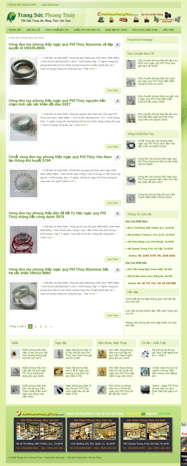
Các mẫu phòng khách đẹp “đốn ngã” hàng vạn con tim (151, 312)
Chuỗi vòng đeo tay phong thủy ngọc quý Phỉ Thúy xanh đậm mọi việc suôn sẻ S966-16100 (156, 143)
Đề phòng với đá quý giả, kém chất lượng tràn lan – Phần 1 (165, 352)
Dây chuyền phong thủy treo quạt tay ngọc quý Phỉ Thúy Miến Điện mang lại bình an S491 (156, 81)
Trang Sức (15, 30)
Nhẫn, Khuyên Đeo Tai (87, 30)
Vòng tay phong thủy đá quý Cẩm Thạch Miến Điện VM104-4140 (156, 196)
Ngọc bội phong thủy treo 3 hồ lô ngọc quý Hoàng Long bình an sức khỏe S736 (77, 371)
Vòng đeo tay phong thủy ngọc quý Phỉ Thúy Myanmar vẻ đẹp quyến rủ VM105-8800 (61, 46)
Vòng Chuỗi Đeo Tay (57, 30)
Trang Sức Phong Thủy (22, 5)
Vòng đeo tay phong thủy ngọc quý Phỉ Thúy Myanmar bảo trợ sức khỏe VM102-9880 (59, 271)
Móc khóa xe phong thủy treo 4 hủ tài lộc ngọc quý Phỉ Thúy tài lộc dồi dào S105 (121, 389)
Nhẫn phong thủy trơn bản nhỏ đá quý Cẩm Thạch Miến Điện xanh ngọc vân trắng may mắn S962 (34, 391)
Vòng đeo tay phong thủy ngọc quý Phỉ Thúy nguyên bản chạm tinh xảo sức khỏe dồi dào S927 (57, 102)
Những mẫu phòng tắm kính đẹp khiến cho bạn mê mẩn (151, 324)
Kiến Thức (168, 30)
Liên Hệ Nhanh (50, 5)
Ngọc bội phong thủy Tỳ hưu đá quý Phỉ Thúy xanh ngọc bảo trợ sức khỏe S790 (78, 389)
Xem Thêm (113, 90)
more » (93, 68)
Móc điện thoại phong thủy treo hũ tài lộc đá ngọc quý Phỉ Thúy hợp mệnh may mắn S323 (121, 371)
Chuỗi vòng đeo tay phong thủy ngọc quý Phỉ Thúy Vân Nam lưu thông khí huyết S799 (60, 159)
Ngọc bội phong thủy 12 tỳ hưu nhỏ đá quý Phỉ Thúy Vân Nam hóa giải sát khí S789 (79, 354)
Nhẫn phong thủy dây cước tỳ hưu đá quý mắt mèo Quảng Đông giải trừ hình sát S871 (34, 354)
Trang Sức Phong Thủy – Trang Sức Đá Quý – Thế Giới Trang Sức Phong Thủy (59, 457)
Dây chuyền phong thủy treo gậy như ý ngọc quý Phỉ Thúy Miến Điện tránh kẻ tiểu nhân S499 (158, 99)
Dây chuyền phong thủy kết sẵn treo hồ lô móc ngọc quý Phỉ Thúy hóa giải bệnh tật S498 (158, 63)
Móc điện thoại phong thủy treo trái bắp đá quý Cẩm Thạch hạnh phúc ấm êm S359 (121, 354)
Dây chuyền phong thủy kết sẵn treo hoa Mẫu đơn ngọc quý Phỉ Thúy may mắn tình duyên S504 (158, 117)
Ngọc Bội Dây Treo (116, 30)
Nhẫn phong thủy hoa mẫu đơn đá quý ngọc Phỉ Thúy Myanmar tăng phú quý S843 (34, 371)
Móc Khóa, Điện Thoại (145, 30)
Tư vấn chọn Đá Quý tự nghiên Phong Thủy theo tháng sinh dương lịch (164, 371)
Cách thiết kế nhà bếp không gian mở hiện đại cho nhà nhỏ (150, 300)
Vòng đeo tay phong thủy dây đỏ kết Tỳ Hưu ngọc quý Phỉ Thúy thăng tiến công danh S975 (57, 215)
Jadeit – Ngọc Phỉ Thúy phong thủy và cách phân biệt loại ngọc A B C (165, 389)
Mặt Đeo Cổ (33, 30)
